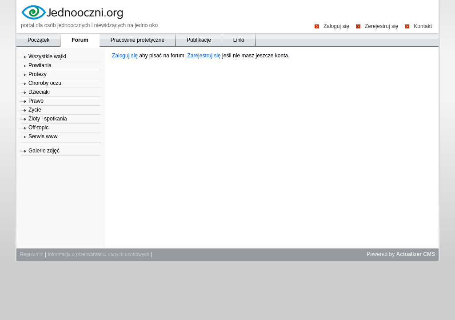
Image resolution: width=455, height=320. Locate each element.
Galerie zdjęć (44, 151)
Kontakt (423, 26)
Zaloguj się (336, 26)
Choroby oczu (44, 83)
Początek (38, 40)
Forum (80, 40)
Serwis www (42, 136)
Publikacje (199, 40)
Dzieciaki (39, 92)
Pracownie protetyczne (137, 40)
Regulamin (32, 254)
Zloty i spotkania (47, 119)
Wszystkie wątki (47, 56)
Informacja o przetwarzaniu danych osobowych (98, 254)
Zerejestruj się (381, 26)
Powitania (40, 65)
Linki (238, 40)
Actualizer (409, 254)
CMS (429, 254)
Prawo (36, 101)
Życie (34, 110)
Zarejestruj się (203, 55)
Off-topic (38, 127)
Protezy (37, 74)
